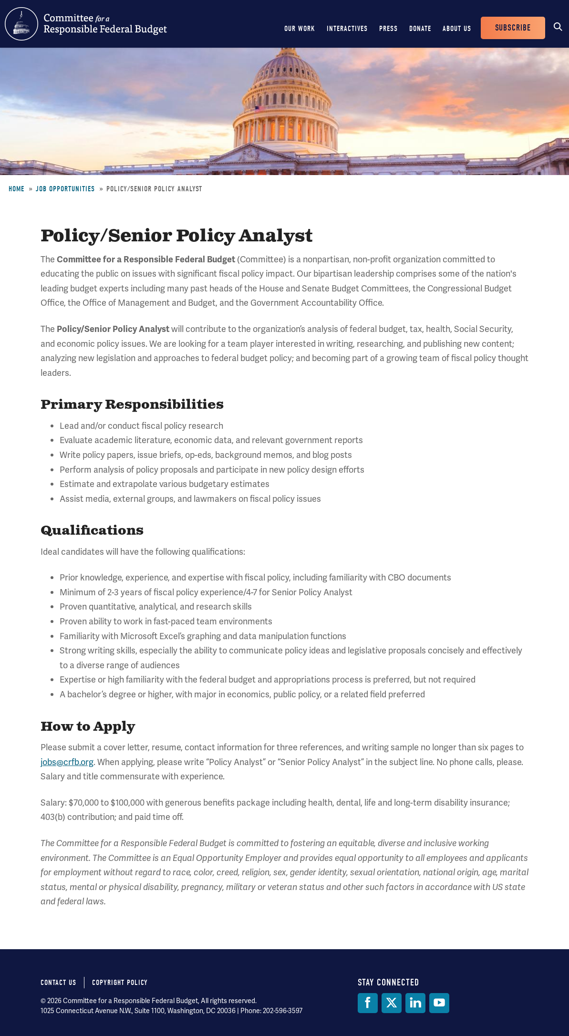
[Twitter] (392, 1003)
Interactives (347, 28)
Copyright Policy (120, 982)
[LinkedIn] (415, 1003)
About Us (457, 28)
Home (16, 189)
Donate (420, 28)
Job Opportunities (65, 189)
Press (388, 28)
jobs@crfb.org (67, 761)
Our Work (299, 28)
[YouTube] (439, 1003)
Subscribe (513, 28)
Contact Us (58, 982)
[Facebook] (368, 1003)
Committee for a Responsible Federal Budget (86, 24)
